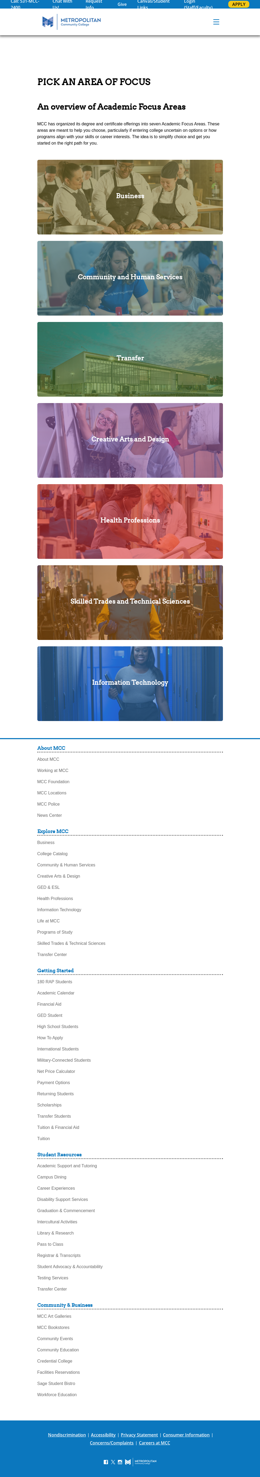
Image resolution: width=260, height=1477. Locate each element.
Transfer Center (52, 954)
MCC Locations (51, 793)
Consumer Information (186, 1435)
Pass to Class (50, 1244)
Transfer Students (54, 1116)
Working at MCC (53, 770)
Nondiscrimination (67, 1435)
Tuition (43, 1138)
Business (46, 842)
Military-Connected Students (64, 1060)
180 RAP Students (54, 982)
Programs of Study (55, 932)
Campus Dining (51, 1177)
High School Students (57, 1026)
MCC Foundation (53, 781)
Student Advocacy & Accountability (70, 1266)
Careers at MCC (154, 1443)
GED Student (49, 1015)
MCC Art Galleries (54, 1316)
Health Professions (55, 898)
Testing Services (53, 1278)
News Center (49, 815)
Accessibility (103, 1435)
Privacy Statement (139, 1435)
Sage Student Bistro (56, 1383)
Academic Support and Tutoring (67, 1166)
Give (122, 4)
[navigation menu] (216, 22)
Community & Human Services (66, 865)
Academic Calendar (56, 993)
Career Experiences (56, 1188)
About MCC (48, 759)
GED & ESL (48, 887)
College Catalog (52, 853)
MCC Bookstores (53, 1327)
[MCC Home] (71, 22)
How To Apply (50, 1038)
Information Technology (59, 909)
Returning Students (55, 1094)
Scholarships (49, 1105)
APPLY (238, 4)
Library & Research (55, 1233)
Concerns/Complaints (112, 1443)
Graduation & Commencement (66, 1210)
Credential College (55, 1361)
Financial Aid (49, 1004)
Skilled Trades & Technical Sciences (71, 943)
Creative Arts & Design (58, 876)
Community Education (58, 1350)
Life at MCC (48, 921)
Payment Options (53, 1082)
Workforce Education (57, 1394)
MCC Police (48, 804)
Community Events (55, 1338)
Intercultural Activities (57, 1222)
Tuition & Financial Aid (58, 1127)
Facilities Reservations (58, 1372)
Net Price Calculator (56, 1071)
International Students (58, 1049)
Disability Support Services (62, 1199)
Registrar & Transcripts (59, 1255)
